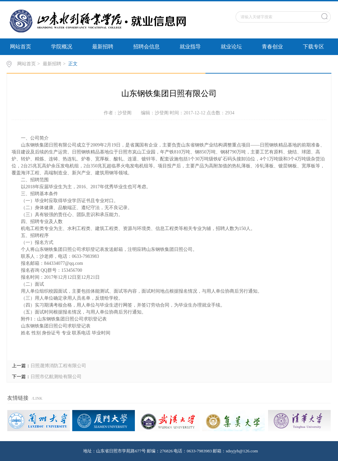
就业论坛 (231, 46)
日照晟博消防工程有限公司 (58, 365)
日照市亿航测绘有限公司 (56, 376)
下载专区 (313, 46)
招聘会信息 (146, 46)
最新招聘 (102, 46)
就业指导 (190, 46)
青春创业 (272, 46)
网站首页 (20, 46)
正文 (73, 63)
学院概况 (61, 46)
